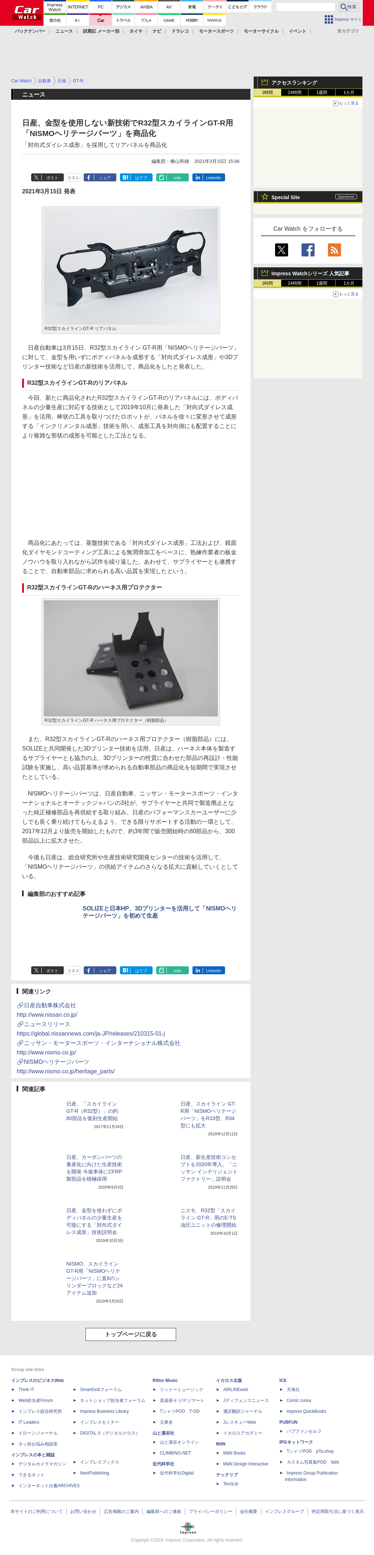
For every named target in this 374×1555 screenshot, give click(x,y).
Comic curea (299, 1400)
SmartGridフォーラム (101, 1389)
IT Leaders (28, 1422)
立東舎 (166, 1422)
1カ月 (349, 92)
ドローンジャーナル (38, 1433)
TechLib (230, 1483)
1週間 (322, 92)
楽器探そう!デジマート (182, 1400)
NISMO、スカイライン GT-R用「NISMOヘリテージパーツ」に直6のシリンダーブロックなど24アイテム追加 (94, 1278)
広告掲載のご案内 (121, 1511)
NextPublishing (94, 1473)
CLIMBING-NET (175, 1453)
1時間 (267, 92)
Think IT (26, 1389)
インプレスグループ (284, 1511)
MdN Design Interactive (246, 1463)
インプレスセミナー (99, 1422)
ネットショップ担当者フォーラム (112, 1400)
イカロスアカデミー (242, 1433)
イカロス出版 (229, 1380)
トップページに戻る (131, 1334)
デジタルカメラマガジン (42, 1463)
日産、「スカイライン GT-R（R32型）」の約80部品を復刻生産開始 (92, 1111)
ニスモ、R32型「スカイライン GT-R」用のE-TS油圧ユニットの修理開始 (208, 1218)
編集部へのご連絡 (163, 1511)
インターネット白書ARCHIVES (49, 1485)
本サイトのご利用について (37, 1511)
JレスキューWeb (239, 1422)
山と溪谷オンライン (179, 1442)
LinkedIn (213, 178)
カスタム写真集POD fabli (313, 1462)
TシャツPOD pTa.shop (310, 1451)
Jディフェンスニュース (246, 1400)
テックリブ (227, 1474)
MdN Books (234, 1453)
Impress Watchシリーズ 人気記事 (310, 273)
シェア (105, 178)
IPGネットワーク (296, 1442)
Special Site (285, 197)
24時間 (294, 92)
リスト (73, 178)
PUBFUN (288, 1422)
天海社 (293, 1389)
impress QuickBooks (306, 1411)
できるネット (31, 1474)
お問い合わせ (83, 1511)
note (177, 178)
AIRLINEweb (235, 1389)
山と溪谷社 (163, 1433)
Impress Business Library (104, 1411)
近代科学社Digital (177, 1473)
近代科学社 (163, 1463)
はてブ (141, 178)
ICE (283, 1380)
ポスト (52, 178)
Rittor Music (165, 1380)
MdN (220, 1444)
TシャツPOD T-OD (180, 1411)
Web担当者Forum (35, 1400)
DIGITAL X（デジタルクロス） (110, 1433)
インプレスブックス (99, 1462)
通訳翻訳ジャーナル (242, 1411)
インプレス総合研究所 (40, 1411)
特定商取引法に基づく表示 (338, 1511)
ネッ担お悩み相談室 (38, 1444)
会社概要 (248, 1511)
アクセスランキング (294, 83)
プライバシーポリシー (210, 1511)
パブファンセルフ (304, 1431)
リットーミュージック (181, 1389)
